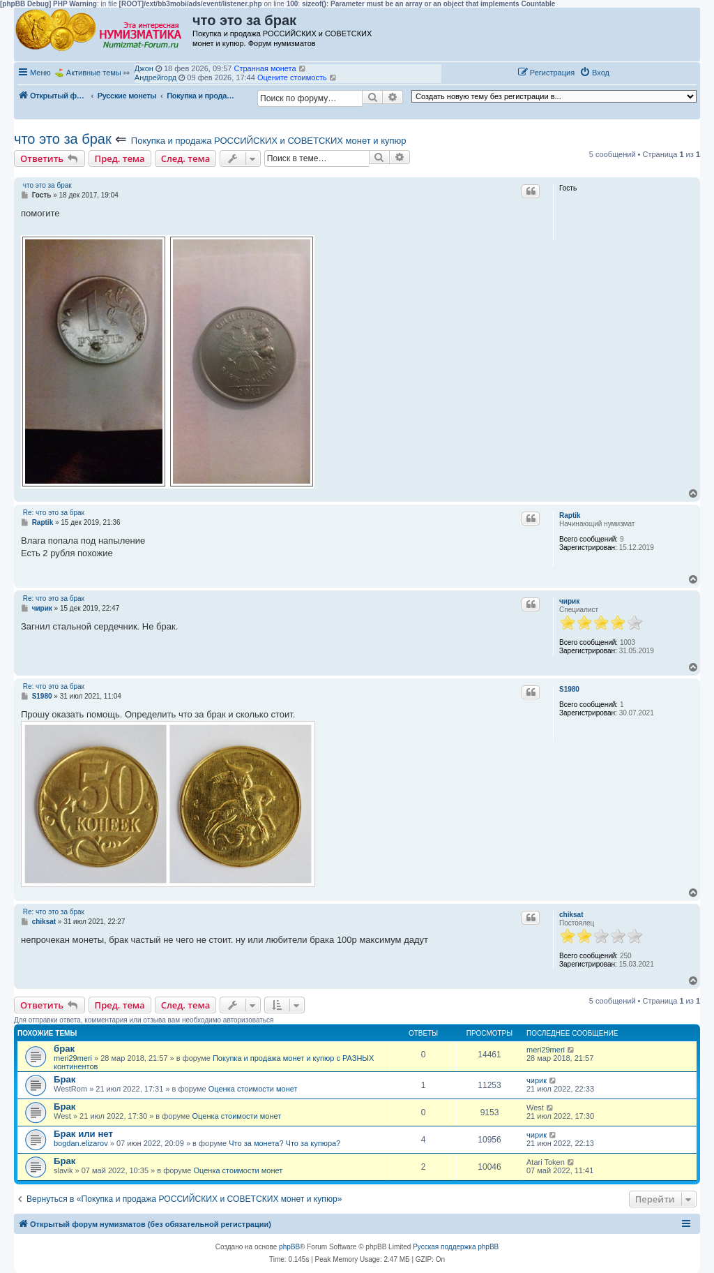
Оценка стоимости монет (253, 1089)
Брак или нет (83, 1134)
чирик (569, 601)
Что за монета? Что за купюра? (284, 1143)
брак (64, 1048)
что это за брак (63, 139)
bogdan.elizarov (81, 1143)
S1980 (569, 689)
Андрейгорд (155, 77)
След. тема (186, 158)
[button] (629, 71)
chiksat (571, 914)
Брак (64, 1079)
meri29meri (73, 1058)
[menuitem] (594, 72)
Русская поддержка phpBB (456, 1247)
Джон (144, 68)
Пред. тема (120, 158)
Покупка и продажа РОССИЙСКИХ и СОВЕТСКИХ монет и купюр (269, 140)
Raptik (570, 515)
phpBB (289, 1247)
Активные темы (93, 72)
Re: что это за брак (53, 512)
